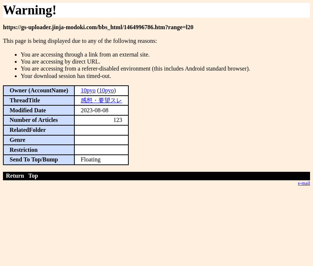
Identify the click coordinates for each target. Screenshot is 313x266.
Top (33, 176)
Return (15, 176)
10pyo (88, 90)
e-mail (304, 183)
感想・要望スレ (101, 100)
